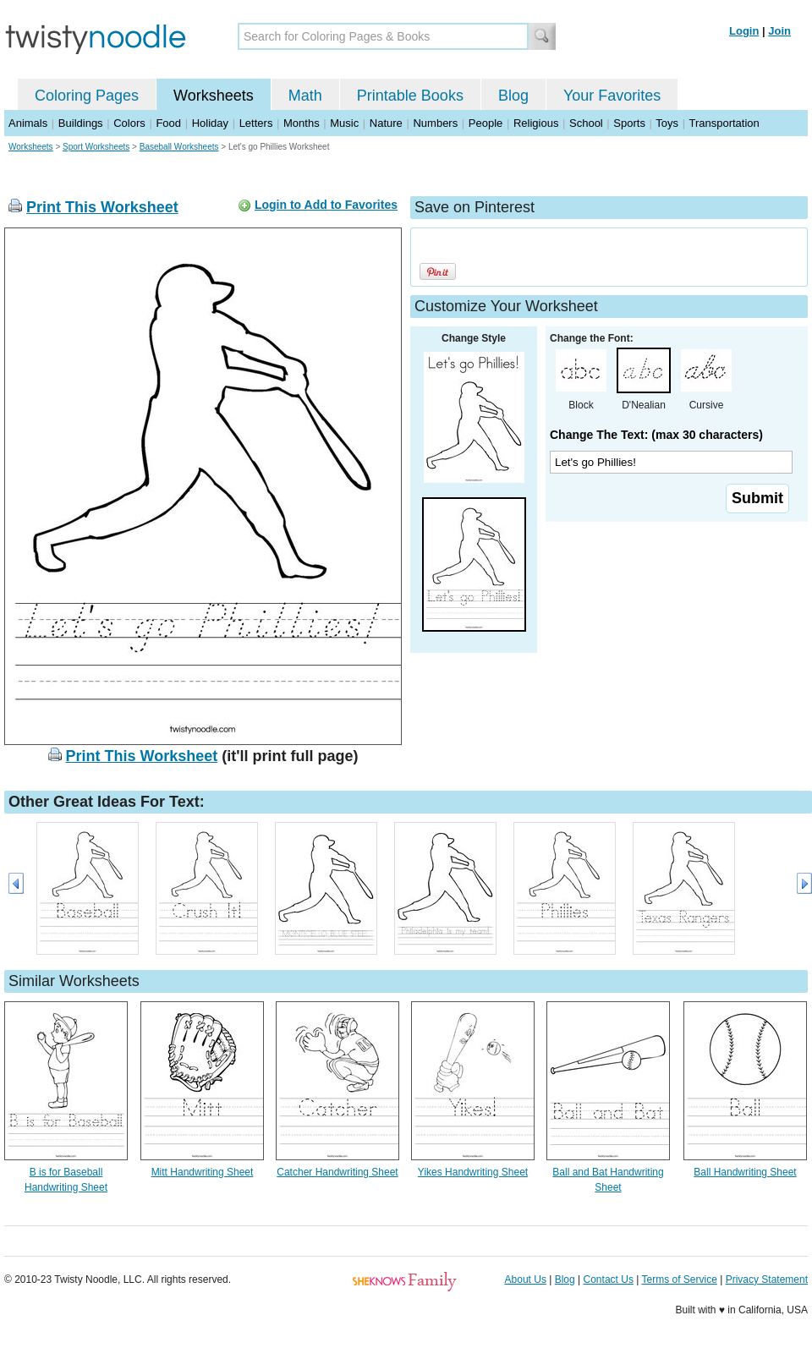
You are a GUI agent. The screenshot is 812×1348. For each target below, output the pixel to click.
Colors (129, 123)
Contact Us (609, 1279)
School (586, 123)
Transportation (724, 123)
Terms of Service (678, 1279)
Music (344, 123)
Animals (27, 123)
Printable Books (410, 95)
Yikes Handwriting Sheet (473, 1172)
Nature (386, 123)
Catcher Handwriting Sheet (337, 1172)
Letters (256, 123)
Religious (535, 123)
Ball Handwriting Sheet (745, 1172)
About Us (525, 1279)
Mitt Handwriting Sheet (202, 1172)
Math (305, 95)
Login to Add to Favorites (326, 204)
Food (168, 123)
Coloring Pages (87, 95)
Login (744, 31)
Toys (667, 123)
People (485, 123)
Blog (513, 95)
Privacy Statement (767, 1279)
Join (779, 31)
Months (301, 123)
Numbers (435, 123)
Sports (629, 123)
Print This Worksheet (102, 207)
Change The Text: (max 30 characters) (656, 434)
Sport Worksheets (96, 146)
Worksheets (213, 95)
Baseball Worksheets (179, 146)
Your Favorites (612, 95)
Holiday (210, 123)
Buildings (80, 123)
